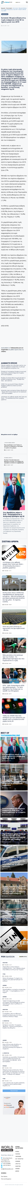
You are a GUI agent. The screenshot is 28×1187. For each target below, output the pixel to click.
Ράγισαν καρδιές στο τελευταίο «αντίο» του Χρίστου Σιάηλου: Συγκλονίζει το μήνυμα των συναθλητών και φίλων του (13, 366)
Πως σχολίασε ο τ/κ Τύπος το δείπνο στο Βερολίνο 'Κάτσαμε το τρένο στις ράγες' (13, 446)
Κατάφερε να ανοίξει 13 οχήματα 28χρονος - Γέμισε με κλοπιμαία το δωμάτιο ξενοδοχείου (12, 1026)
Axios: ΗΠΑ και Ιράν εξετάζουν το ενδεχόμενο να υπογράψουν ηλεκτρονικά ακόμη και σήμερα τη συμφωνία (12, 1047)
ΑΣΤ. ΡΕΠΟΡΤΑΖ (19, 1158)
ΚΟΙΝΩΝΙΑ (17, 1161)
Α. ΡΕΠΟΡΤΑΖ (6, 1021)
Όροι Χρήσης (4, 1176)
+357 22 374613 (7, 1165)
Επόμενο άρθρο (8, 457)
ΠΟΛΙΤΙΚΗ (5, 962)
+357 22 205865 (7, 1163)
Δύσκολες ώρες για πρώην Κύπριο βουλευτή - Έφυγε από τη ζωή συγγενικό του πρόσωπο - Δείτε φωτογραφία (14, 392)
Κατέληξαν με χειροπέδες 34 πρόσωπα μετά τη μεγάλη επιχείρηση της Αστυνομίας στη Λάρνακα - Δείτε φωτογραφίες (13, 917)
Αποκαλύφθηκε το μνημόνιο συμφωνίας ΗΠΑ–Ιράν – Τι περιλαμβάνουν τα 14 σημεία (13, 810)
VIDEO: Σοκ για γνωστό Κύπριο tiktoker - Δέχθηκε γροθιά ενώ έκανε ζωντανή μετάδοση (12, 385)
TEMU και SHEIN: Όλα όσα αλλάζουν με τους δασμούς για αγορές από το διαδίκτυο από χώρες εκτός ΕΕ (14, 718)
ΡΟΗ (7, 956)
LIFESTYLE (17, 1163)
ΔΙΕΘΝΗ (5, 985)
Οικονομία (9, 8)
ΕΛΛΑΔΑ (5, 1066)
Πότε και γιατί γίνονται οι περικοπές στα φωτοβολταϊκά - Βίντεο (14, 628)
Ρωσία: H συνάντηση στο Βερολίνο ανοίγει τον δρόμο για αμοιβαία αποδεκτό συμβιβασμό (14, 461)
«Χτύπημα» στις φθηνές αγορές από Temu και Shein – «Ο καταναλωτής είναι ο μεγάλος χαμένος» (14, 398)
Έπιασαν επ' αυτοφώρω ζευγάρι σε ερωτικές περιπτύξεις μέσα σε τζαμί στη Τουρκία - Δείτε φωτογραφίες (13, 373)
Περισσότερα (14, 1090)
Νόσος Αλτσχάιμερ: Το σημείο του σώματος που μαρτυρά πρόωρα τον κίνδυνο (13, 979)
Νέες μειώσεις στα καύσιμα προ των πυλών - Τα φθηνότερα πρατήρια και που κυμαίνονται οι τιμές (13, 657)
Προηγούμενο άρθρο (9, 442)
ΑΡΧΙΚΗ (17, 1151)
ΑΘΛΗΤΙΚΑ (5, 1009)
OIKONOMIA (18, 1156)
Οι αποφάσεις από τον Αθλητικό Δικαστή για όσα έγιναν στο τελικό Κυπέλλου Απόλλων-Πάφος (12, 1015)
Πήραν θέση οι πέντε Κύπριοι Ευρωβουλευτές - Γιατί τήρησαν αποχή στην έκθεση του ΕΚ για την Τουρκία (14, 836)
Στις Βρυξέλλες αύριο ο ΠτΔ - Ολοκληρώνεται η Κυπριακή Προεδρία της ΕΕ (13, 514)
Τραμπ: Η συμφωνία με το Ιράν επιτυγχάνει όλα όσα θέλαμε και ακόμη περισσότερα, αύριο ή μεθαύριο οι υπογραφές (14, 1003)
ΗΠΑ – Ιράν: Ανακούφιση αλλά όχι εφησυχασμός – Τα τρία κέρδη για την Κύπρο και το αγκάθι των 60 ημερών (13, 688)
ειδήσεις (3, 351)
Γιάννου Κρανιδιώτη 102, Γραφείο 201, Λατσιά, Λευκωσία (6, 1160)
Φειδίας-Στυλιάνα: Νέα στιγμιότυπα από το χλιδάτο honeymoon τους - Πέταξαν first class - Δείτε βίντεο (13, 379)
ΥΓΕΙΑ (4, 974)
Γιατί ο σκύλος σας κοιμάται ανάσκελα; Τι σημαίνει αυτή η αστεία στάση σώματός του (13, 1084)
